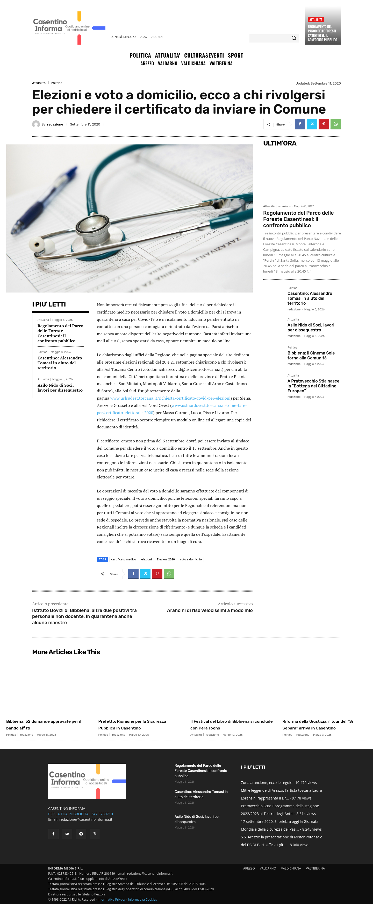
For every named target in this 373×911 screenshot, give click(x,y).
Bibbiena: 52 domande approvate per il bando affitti (45, 724)
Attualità (315, 19)
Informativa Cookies (142, 906)
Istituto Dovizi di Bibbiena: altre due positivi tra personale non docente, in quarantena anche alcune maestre (84, 616)
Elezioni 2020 (166, 559)
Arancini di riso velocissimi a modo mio (210, 610)
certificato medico (123, 559)
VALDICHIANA (291, 875)
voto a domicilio (191, 559)
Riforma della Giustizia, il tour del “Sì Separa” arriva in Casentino (323, 727)
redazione (55, 124)
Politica (56, 83)
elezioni (146, 559)
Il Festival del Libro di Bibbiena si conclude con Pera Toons (231, 724)
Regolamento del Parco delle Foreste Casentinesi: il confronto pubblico (322, 33)
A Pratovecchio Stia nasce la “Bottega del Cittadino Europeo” (313, 386)
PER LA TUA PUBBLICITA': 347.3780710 (80, 820)
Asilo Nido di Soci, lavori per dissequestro (60, 387)
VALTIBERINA (315, 875)
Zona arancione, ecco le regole (266, 789)
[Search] (294, 38)
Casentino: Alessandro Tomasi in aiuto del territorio (60, 363)
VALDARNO (268, 875)
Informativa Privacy (111, 906)
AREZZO (249, 875)
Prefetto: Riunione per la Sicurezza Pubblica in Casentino (131, 727)
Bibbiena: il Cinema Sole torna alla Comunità (311, 355)
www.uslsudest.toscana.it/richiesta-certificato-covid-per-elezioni (170, 398)
